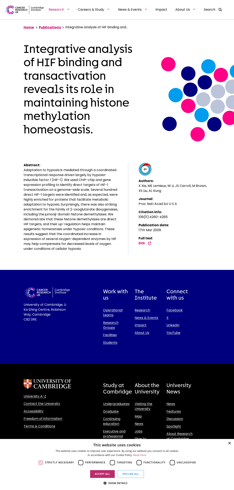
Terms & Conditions (39, 426)
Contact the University (42, 403)
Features (173, 411)
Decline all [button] (131, 474)
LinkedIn (172, 325)
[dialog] (117, 464)
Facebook (174, 310)
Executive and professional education (114, 436)
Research (142, 310)
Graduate (111, 411)
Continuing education (111, 421)
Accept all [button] (102, 474)
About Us (142, 332)
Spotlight (173, 426)
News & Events (146, 317)
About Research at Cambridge (179, 436)
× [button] (229, 443)
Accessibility (34, 411)
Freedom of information (43, 418)
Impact (141, 325)
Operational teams (113, 312)
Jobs (138, 431)
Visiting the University (143, 406)
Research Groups (110, 325)
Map (138, 416)
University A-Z (35, 396)
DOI (145, 243)
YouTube (173, 332)
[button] (117, 483)
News (139, 423)
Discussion (174, 418)
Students (110, 342)
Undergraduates (116, 403)
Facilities (110, 335)
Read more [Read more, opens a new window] (139, 455)
